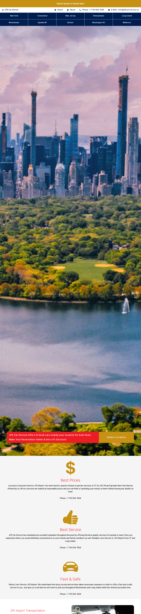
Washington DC (98, 23)
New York (14, 16)
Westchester (14, 23)
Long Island (127, 16)
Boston (70, 23)
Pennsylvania (98, 16)
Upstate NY (42, 23)
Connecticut (42, 16)
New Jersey (70, 16)
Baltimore (127, 23)
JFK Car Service (11, 10)
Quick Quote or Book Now (70, 3)
